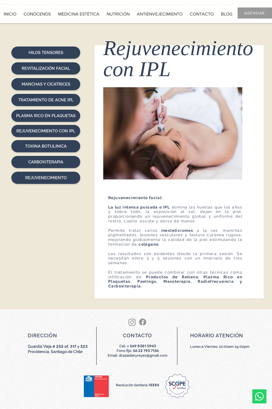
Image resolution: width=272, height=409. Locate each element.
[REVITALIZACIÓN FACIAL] (45, 68)
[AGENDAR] (255, 13)
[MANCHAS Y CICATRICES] (45, 84)
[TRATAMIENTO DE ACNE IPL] (45, 100)
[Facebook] (142, 322)
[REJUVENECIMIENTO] (45, 178)
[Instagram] (132, 322)
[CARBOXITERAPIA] (45, 162)
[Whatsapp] (259, 396)
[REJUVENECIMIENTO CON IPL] (45, 131)
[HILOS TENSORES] (45, 53)
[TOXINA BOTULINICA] (45, 146)
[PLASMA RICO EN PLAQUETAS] (45, 116)
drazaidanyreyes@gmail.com (143, 355)
